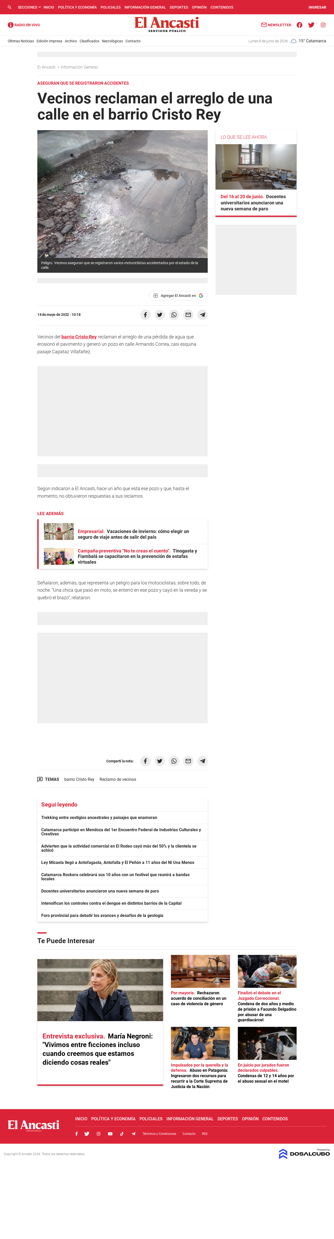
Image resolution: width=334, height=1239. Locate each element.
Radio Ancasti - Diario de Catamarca (24, 25)
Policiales (111, 7)
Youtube (110, 1134)
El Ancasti (47, 67)
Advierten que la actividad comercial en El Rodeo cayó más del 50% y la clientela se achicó (119, 848)
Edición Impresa (49, 41)
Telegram (133, 1134)
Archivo (71, 41)
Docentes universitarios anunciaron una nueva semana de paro (100, 891)
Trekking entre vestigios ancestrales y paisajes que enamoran (99, 817)
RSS (204, 1134)
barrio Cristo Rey (79, 336)
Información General (145, 7)
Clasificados (89, 41)
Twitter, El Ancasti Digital (86, 1134)
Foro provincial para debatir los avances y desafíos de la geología (102, 915)
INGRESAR (317, 7)
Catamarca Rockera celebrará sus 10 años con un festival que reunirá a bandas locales (115, 876)
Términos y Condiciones (159, 1134)
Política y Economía (77, 7)
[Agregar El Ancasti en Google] (178, 295)
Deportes (179, 7)
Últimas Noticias (21, 41)
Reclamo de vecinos (118, 779)
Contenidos (222, 7)
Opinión (199, 7)
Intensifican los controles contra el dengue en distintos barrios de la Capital (111, 903)
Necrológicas (112, 41)
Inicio (49, 7)
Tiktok (121, 1134)
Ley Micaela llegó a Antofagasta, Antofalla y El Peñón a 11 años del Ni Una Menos (117, 862)
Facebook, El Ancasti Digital (76, 1134)
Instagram (98, 1134)
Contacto (133, 41)
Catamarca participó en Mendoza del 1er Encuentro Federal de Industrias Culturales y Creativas (121, 831)
